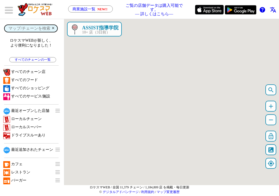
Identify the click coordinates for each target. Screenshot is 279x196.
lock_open (271, 136)
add (271, 106)
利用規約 (147, 192)
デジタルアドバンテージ (121, 192)
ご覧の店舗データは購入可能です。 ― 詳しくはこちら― (154, 9)
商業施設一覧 (90, 9)
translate (273, 10)
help (262, 10)
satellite (271, 149)
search (271, 90)
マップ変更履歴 (168, 192)
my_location (271, 163)
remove (271, 120)
